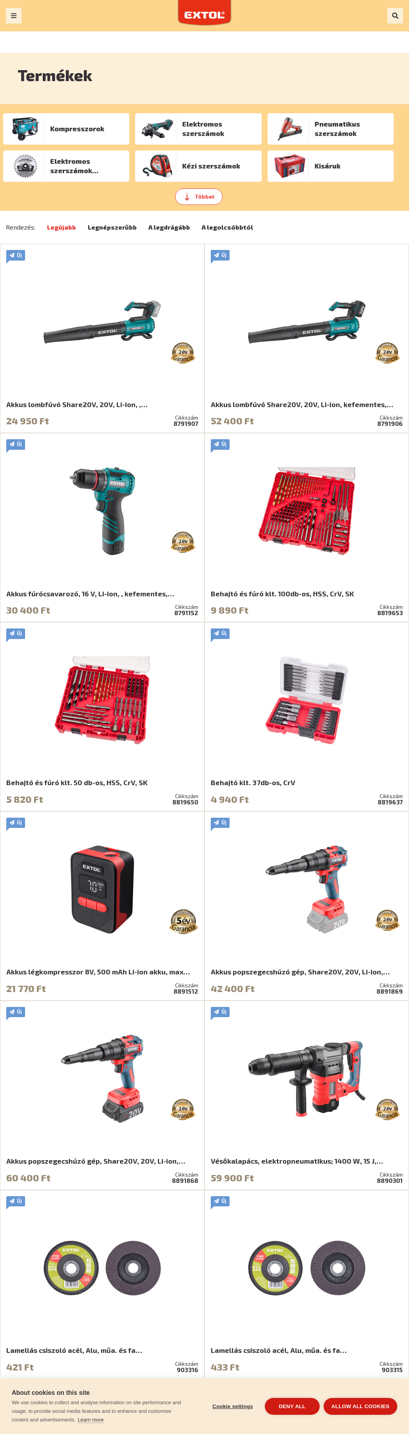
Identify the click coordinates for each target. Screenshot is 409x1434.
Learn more (90, 1420)
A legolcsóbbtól (227, 227)
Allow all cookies (360, 1406)
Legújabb (61, 227)
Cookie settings (232, 1406)
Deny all (292, 1406)
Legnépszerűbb (112, 227)
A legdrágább (169, 227)
